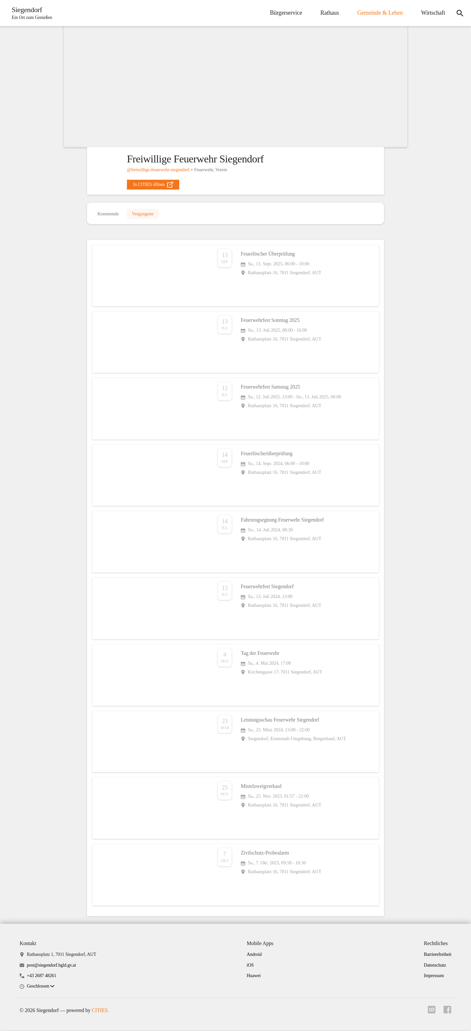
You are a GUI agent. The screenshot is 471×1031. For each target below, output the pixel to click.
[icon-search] (460, 13)
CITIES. (100, 1010)
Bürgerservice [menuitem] (286, 12)
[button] (40, 986)
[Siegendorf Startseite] (30, 13)
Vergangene (142, 213)
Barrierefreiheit (437, 954)
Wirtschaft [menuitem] (433, 12)
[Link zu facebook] (447, 1012)
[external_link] (153, 185)
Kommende (108, 213)
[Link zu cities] (432, 1012)
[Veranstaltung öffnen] (235, 276)
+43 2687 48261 (41, 975)
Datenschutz (435, 965)
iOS (250, 965)
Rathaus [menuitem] (329, 12)
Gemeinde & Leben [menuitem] (379, 12)
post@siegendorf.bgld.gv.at (51, 965)
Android (254, 954)
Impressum (434, 975)
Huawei (254, 975)
